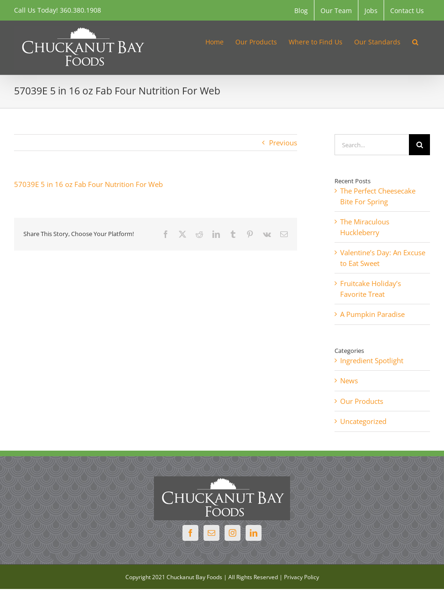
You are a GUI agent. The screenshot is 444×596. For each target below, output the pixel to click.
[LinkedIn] (254, 533)
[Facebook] (190, 533)
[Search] (419, 144)
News (349, 380)
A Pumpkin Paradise (372, 314)
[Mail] (211, 533)
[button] (415, 41)
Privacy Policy (301, 577)
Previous (283, 142)
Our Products (361, 401)
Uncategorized (363, 421)
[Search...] (372, 144)
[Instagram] (232, 533)
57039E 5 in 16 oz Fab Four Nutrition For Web (88, 184)
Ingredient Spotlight (371, 360)
